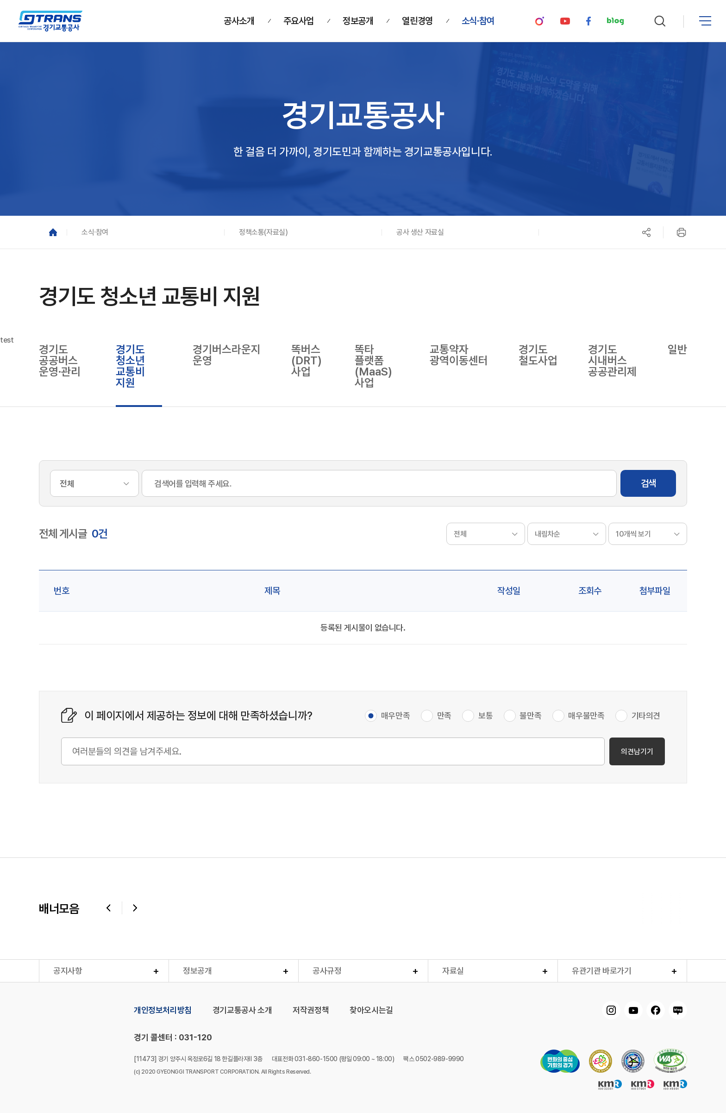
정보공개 (197, 970)
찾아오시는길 (371, 1010)
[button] (145, 232)
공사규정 (327, 970)
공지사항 (67, 970)
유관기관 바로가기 (601, 970)
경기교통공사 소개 (242, 1010)
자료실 (453, 970)
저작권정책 (311, 1010)
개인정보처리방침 (163, 1010)
